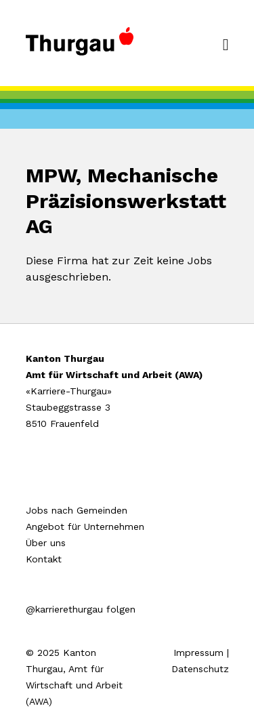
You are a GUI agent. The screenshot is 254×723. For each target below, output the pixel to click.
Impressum (198, 652)
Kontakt (44, 559)
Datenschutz (200, 668)
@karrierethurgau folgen (80, 609)
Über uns (46, 542)
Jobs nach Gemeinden (76, 510)
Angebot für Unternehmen (85, 526)
